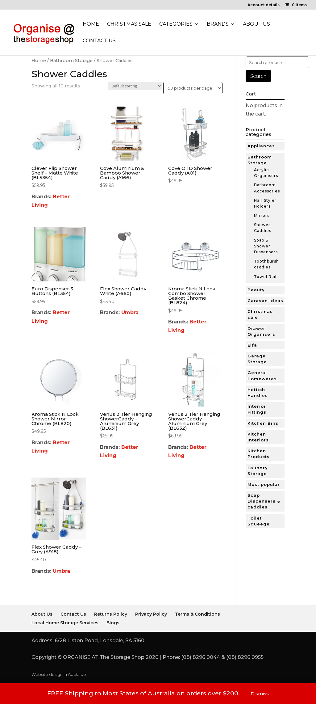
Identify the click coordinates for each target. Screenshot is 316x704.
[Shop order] (135, 86)
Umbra (130, 312)
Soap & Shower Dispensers (266, 246)
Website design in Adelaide (58, 674)
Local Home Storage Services (64, 623)
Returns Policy (110, 614)
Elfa (252, 345)
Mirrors (261, 215)
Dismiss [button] (260, 694)
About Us (256, 24)
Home (91, 24)
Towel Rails (266, 276)
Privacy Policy (151, 614)
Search (258, 76)
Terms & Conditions (197, 614)
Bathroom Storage (71, 60)
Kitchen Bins (262, 423)
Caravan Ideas (265, 300)
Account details (263, 5)
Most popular (263, 484)
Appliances (261, 145)
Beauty (256, 289)
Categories (176, 24)
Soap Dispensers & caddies (263, 501)
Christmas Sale (129, 24)
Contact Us (99, 41)
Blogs (112, 623)
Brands (218, 24)
